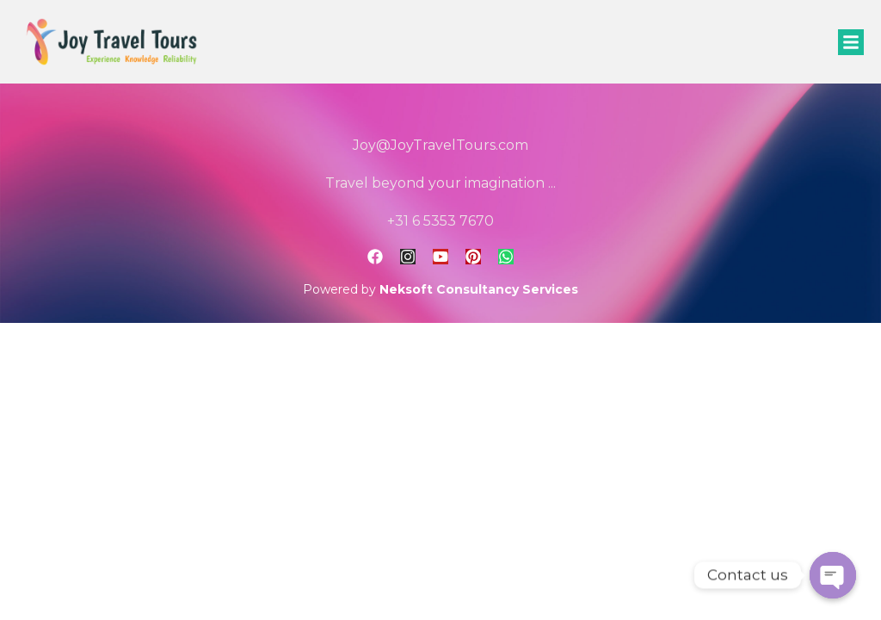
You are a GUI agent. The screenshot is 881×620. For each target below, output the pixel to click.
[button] (851, 42)
